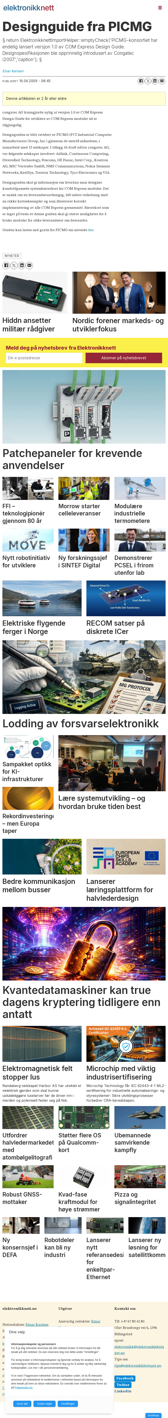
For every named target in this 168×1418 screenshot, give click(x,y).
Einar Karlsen (37, 1325)
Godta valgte (44, 1403)
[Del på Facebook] (141, 81)
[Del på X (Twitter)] (148, 81)
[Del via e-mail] (162, 81)
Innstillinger (153, 1415)
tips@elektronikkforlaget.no (137, 1366)
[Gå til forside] (29, 8)
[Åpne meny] (160, 7)
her (90, 230)
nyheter (12, 256)
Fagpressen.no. (24, 1387)
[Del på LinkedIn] (155, 81)
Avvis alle (22, 1403)
